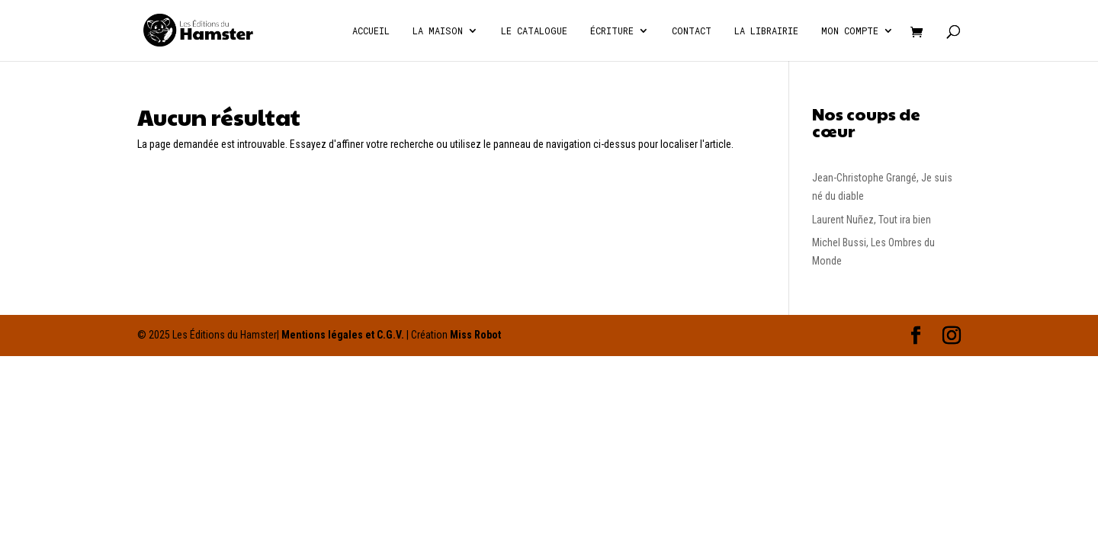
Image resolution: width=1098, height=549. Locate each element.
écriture (612, 31)
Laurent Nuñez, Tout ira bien (871, 220)
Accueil (371, 31)
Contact (691, 31)
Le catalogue (534, 31)
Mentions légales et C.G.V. (342, 335)
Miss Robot (475, 335)
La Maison (438, 31)
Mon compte (849, 31)
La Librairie (766, 31)
